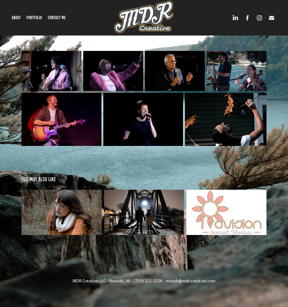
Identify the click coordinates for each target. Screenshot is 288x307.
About (16, 17)
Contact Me (57, 17)
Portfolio (34, 17)
